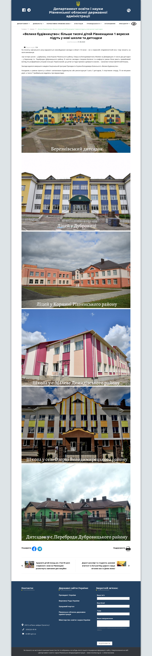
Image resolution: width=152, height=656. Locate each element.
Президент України (67, 595)
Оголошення (109, 23)
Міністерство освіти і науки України (74, 620)
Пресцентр (123, 23)
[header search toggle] (128, 10)
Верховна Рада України (69, 601)
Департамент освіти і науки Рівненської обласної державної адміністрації (78, 12)
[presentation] (111, 636)
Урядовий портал (66, 606)
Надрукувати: (121, 548)
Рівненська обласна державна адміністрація (72, 613)
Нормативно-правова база (58, 23)
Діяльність (37, 23)
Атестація (78, 23)
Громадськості (93, 23)
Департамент (22, 23)
